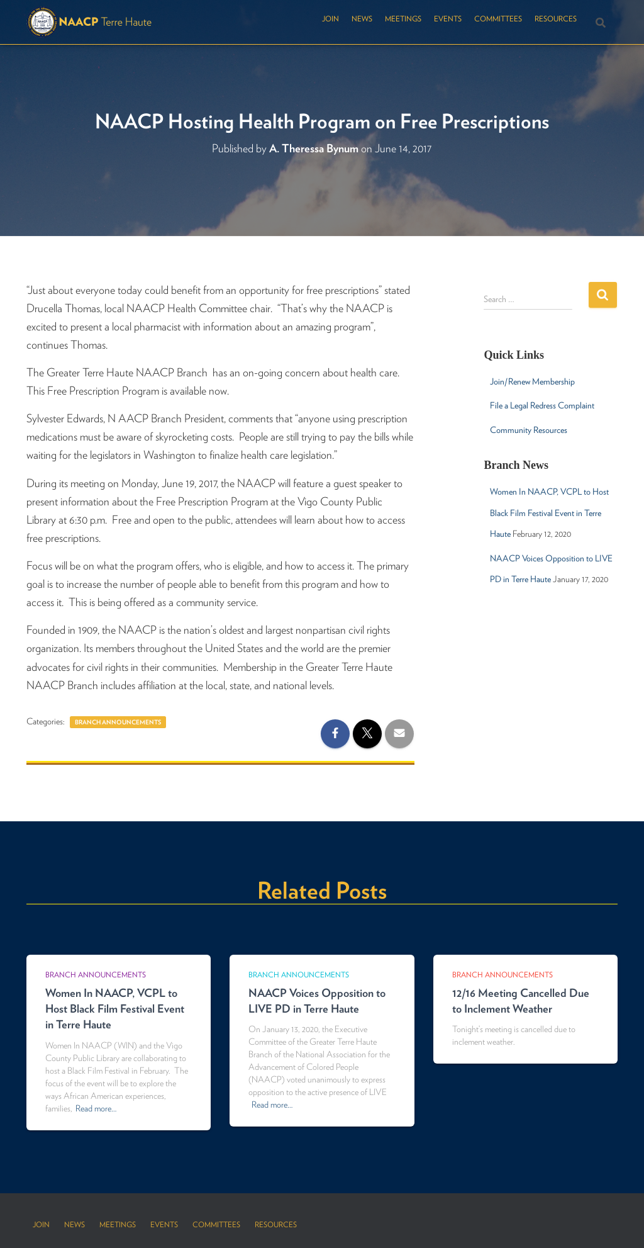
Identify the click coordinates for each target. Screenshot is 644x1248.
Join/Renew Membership (532, 381)
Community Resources (528, 430)
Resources (556, 18)
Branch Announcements (118, 722)
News (362, 18)
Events (448, 18)
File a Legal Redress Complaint (542, 405)
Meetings (403, 18)
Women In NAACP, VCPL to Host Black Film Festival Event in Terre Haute (549, 512)
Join (330, 18)
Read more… (95, 1108)
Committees (498, 18)
